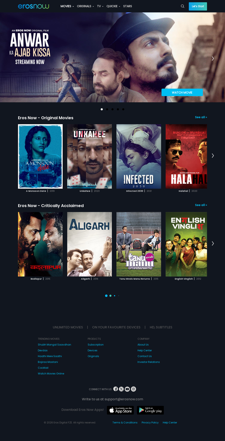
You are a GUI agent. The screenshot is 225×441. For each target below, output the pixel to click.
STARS (127, 6)
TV (100, 6)
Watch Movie (182, 93)
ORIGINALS (85, 6)
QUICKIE (113, 6)
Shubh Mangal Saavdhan (54, 344)
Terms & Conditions (125, 422)
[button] (102, 109)
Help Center (145, 350)
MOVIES (67, 6)
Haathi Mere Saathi (50, 356)
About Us (143, 344)
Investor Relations (149, 362)
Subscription (96, 344)
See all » (201, 117)
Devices (92, 350)
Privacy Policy (150, 422)
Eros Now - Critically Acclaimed (51, 206)
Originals (93, 356)
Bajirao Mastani (48, 362)
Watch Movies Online (51, 373)
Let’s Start (198, 6)
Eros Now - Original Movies (45, 118)
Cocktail (43, 367)
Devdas (43, 350)
